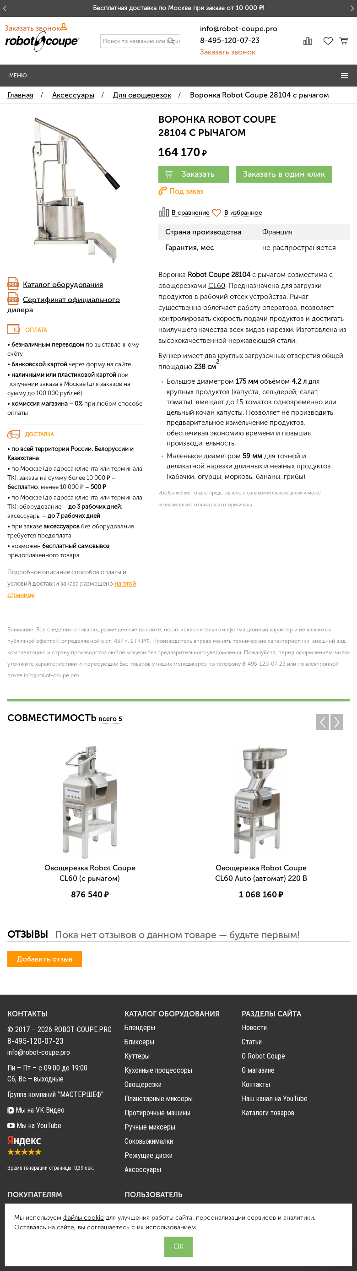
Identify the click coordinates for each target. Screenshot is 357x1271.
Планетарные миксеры (158, 1098)
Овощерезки (143, 1084)
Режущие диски (148, 1155)
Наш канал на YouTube (275, 1098)
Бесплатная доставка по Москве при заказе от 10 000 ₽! (179, 8)
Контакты (256, 1084)
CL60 (216, 286)
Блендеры (139, 1027)
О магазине (258, 1070)
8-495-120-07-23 (230, 40)
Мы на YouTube (34, 1125)
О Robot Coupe (263, 1056)
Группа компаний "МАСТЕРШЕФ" (55, 1094)
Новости (254, 1027)
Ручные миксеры (149, 1127)
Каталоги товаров (268, 1112)
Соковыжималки (148, 1141)
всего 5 (110, 719)
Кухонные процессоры (158, 1070)
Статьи (252, 1041)
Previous (322, 722)
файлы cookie (83, 1218)
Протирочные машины (157, 1112)
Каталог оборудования (63, 284)
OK (178, 1246)
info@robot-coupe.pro (238, 28)
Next (339, 722)
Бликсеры (139, 1041)
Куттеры (137, 1056)
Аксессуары (142, 1169)
